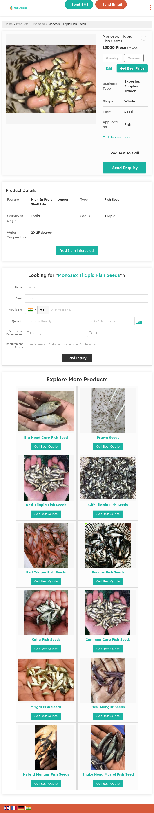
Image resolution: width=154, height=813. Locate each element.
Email (19, 298)
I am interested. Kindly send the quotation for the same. (86, 345)
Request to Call (124, 153)
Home (8, 24)
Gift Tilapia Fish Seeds (108, 505)
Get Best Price (132, 68)
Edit (109, 68)
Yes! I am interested (77, 250)
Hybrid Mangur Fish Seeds (46, 774)
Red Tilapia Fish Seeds (46, 572)
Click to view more (116, 137)
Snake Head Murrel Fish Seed (108, 774)
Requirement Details (14, 345)
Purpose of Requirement (14, 333)
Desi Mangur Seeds (108, 707)
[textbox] (134, 58)
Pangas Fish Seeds (108, 572)
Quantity (17, 321)
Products (22, 24)
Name (19, 287)
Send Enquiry (125, 167)
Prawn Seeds (108, 437)
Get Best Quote (46, 447)
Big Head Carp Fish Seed (46, 437)
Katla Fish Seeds (45, 639)
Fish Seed (38, 24)
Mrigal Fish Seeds (46, 707)
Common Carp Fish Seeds (108, 639)
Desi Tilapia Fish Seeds (46, 505)
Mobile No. (16, 310)
